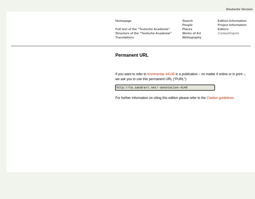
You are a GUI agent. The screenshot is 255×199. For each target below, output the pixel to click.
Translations (124, 37)
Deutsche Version (239, 9)
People (187, 25)
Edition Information (232, 20)
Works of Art (191, 33)
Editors (223, 29)
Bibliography (191, 37)
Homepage (123, 20)
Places (187, 29)
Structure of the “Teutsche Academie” (143, 33)
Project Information (232, 25)
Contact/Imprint (228, 33)
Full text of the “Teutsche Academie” (142, 29)
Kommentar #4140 (161, 74)
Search (187, 20)
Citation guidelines (220, 98)
